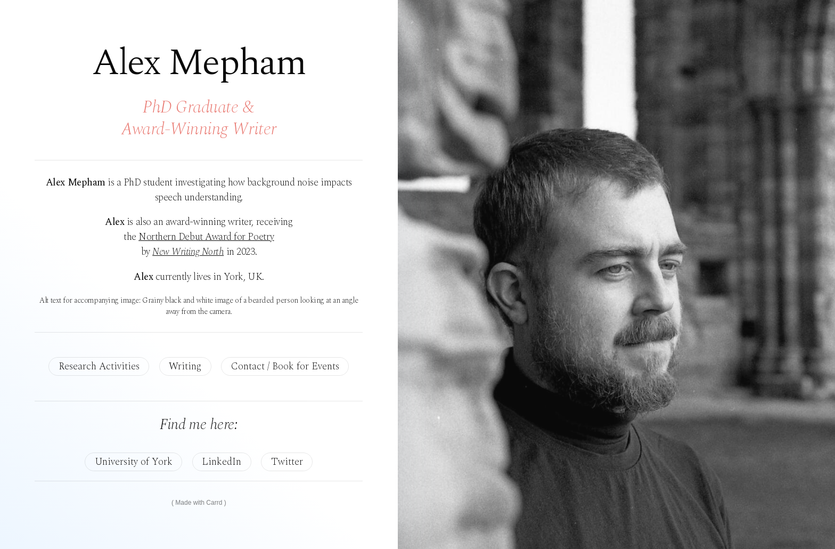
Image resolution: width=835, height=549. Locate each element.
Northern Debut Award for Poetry (206, 237)
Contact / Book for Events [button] (285, 366)
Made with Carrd (198, 502)
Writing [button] (185, 366)
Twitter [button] (287, 462)
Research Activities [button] (99, 366)
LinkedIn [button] (221, 462)
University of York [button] (134, 462)
